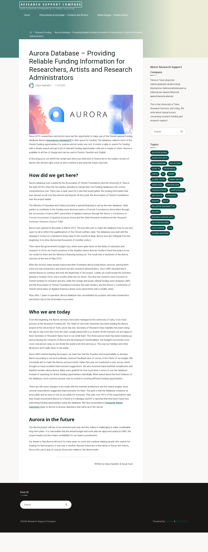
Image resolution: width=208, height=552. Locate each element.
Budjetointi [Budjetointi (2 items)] (175, 166)
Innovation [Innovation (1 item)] (175, 199)
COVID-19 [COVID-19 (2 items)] (156, 171)
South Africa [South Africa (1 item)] (158, 231)
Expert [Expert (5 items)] (172, 177)
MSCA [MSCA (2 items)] (179, 204)
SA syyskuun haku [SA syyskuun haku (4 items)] (161, 226)
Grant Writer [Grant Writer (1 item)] (176, 182)
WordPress (181, 540)
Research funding (44, 32)
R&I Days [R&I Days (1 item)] (156, 215)
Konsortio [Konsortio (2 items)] (157, 204)
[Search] (181, 133)
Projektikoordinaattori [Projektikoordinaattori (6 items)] (164, 210)
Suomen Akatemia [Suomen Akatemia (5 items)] (160, 237)
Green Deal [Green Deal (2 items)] (157, 188)
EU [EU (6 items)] (163, 177)
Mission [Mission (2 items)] (169, 204)
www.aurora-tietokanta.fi (67, 141)
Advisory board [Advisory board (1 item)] (159, 155)
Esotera (169, 540)
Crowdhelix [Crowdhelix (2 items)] (169, 171)
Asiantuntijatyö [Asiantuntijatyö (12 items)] (160, 160)
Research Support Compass (60, 4)
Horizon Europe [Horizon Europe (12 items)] (159, 193)
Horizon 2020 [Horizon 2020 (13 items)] (172, 188)
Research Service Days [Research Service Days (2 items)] (163, 221)
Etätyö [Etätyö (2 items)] (155, 177)
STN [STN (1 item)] (170, 231)
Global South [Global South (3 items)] (158, 182)
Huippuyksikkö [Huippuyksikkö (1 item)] (159, 199)
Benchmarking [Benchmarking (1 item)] (159, 166)
